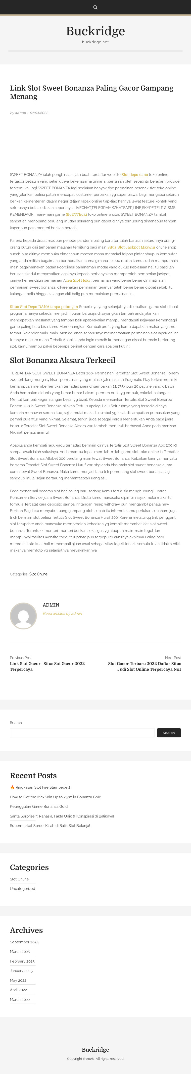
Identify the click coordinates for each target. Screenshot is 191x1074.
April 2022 (18, 990)
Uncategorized (22, 888)
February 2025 (22, 961)
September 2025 (24, 942)
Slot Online (38, 574)
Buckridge (95, 31)
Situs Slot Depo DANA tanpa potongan (44, 307)
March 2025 (20, 951)
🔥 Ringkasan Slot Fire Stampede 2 (40, 787)
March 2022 (20, 999)
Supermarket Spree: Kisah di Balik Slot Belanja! (50, 825)
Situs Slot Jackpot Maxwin (131, 247)
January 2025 (21, 971)
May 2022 (18, 980)
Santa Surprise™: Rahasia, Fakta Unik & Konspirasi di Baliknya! (62, 816)
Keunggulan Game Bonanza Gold (39, 806)
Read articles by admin (62, 613)
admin (20, 113)
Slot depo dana (135, 175)
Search (16, 722)
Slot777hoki (76, 214)
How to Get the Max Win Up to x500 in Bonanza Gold (55, 797)
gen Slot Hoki (78, 280)
